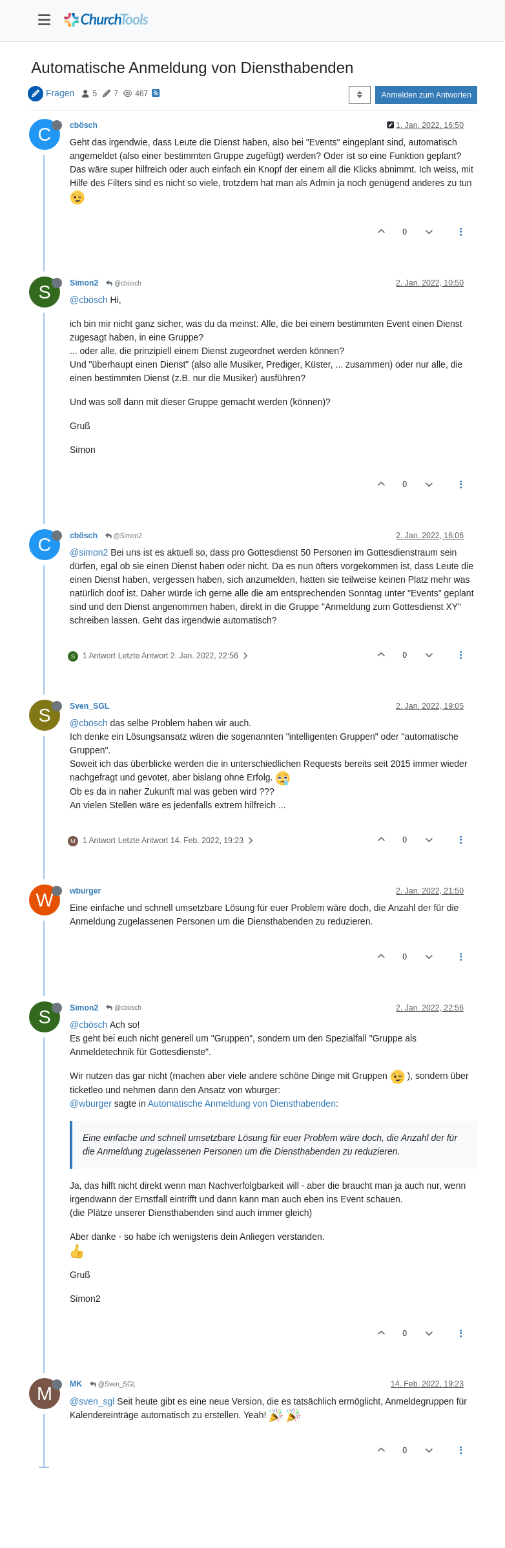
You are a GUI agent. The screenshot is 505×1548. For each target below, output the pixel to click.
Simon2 (84, 283)
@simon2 (89, 552)
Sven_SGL (89, 706)
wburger (85, 890)
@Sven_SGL (113, 1384)
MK (76, 1383)
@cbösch (123, 283)
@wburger (91, 1103)
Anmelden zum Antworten (426, 94)
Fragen (60, 93)
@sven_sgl (92, 1401)
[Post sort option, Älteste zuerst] (359, 95)
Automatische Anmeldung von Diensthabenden (242, 1103)
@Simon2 (123, 535)
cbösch (84, 125)
